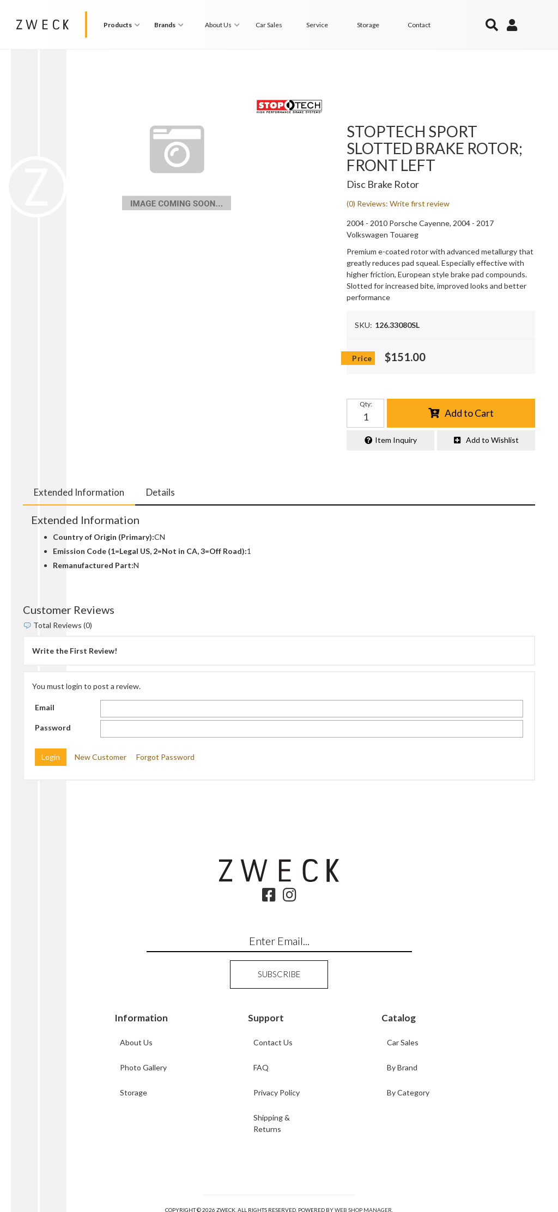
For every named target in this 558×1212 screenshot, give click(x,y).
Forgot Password (165, 757)
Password (53, 727)
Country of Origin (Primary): (103, 536)
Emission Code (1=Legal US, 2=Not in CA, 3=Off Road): (150, 551)
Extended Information (79, 491)
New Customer (100, 757)
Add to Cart (469, 412)
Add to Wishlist (492, 439)
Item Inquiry (396, 439)
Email (44, 707)
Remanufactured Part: (93, 565)
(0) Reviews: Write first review (398, 203)
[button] (123, 24)
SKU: (363, 325)
